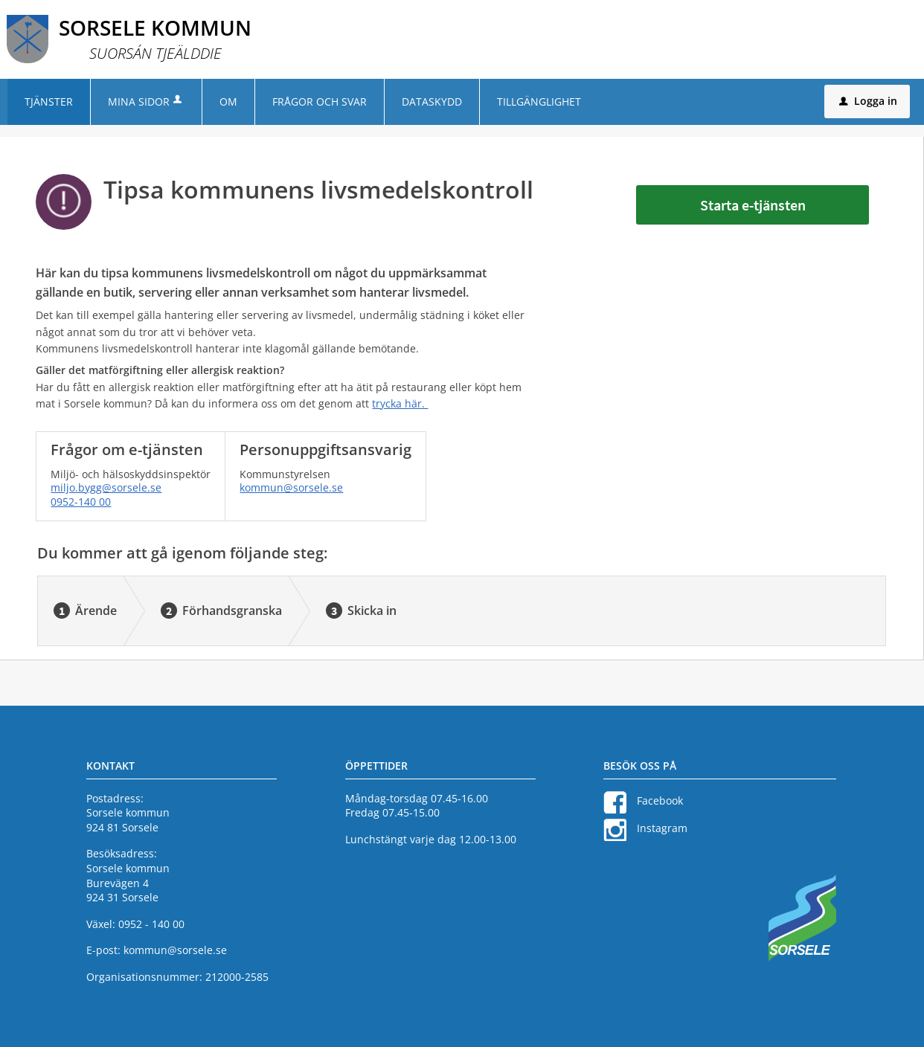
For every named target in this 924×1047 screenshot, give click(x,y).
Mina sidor (146, 101)
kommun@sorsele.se (291, 487)
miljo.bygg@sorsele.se (106, 487)
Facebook (660, 800)
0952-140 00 (81, 501)
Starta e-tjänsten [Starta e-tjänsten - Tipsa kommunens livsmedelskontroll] (753, 205)
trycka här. (400, 403)
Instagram (662, 828)
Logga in (868, 101)
